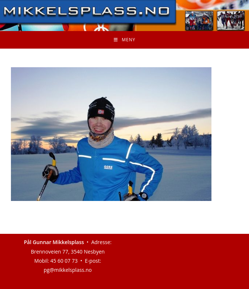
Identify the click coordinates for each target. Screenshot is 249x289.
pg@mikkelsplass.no (68, 269)
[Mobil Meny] (124, 40)
